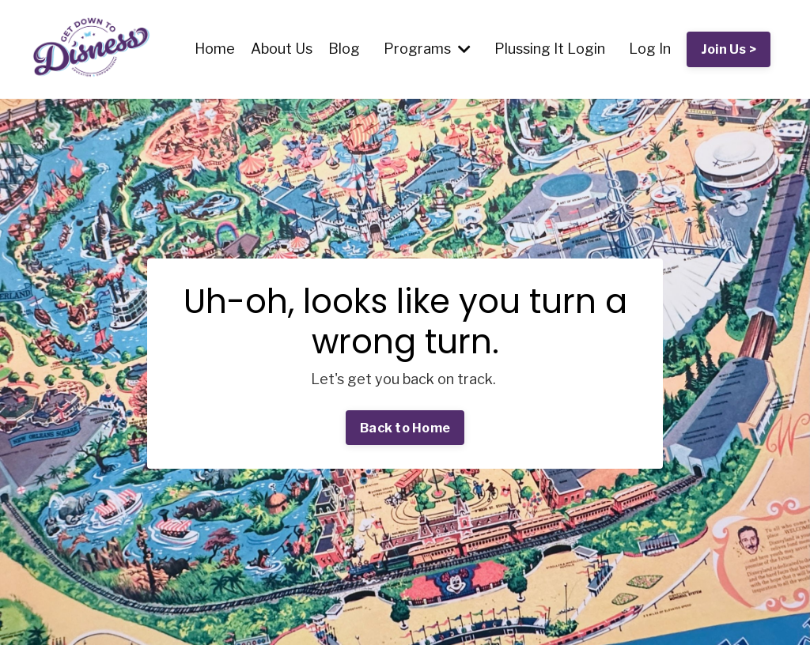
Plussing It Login (549, 48)
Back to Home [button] (405, 428)
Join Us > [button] (728, 49)
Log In (650, 48)
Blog (344, 48)
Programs (427, 48)
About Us (281, 48)
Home (215, 48)
